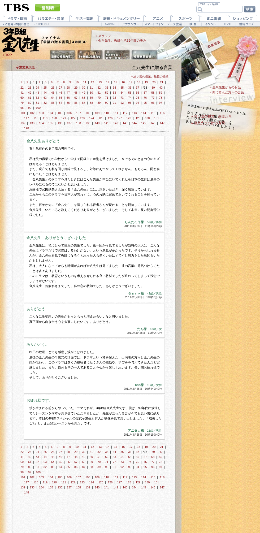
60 (22, 97)
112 (125, 113)
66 (68, 97)
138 (78, 123)
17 (130, 82)
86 (75, 102)
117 (26, 118)
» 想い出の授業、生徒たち (211, 116)
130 (147, 118)
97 (160, 102)
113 (134, 113)
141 (106, 123)
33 (106, 87)
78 (160, 97)
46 (60, 92)
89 (99, 102)
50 (91, 92)
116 (162, 113)
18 (138, 82)
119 (45, 118)
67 (75, 97)
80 (29, 102)
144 (134, 123)
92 (122, 102)
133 (32, 123)
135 (50, 123)
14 (107, 82)
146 (152, 123)
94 (137, 102)
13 (100, 82)
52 (106, 92)
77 (152, 97)
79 (22, 102)
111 (115, 113)
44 (45, 92)
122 (73, 118)
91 (114, 102)
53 (114, 92)
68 (83, 97)
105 (60, 113)
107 (78, 113)
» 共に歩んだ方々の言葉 (227, 92)
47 (68, 92)
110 (106, 113)
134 (41, 123)
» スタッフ (103, 36)
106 (69, 113)
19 (146, 82)
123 (82, 118)
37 (137, 87)
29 (75, 87)
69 (91, 97)
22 (22, 87)
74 (129, 97)
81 (37, 102)
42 (29, 92)
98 (22, 107)
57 (145, 92)
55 (129, 92)
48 (75, 92)
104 (50, 113)
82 (45, 102)
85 (68, 102)
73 (122, 97)
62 (37, 97)
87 (83, 102)
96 (152, 102)
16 (123, 82)
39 (153, 87)
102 (32, 113)
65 (60, 97)
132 (22, 123)
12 (92, 82)
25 (45, 87)
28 (68, 87)
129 (138, 118)
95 (145, 102)
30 (83, 87)
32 (99, 87)
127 (119, 118)
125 (100, 118)
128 (128, 118)
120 (54, 118)
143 (125, 123)
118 (35, 118)
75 (137, 97)
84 (60, 102)
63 (45, 97)
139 (87, 123)
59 (160, 92)
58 (152, 92)
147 (162, 123)
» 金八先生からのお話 (225, 87)
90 (106, 102)
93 (129, 102)
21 (161, 82)
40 (160, 87)
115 (152, 113)
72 (114, 97)
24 (37, 87)
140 (97, 123)
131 (156, 118)
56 (137, 92)
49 (83, 92)
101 (22, 113)
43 (37, 92)
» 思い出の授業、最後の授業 (149, 76)
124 (91, 118)
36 (129, 87)
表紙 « (27, 67)
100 (38, 107)
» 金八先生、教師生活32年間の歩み (121, 40)
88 (91, 102)
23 (29, 87)
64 (52, 97)
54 (122, 92)
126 (110, 118)
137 (69, 123)
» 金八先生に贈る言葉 (208, 123)
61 (29, 97)
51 (99, 92)
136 (60, 123)
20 (153, 82)
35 (122, 87)
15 (115, 82)
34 (114, 87)
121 (63, 118)
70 (99, 97)
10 (77, 82)
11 (84, 82)
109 (97, 113)
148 (26, 128)
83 (52, 102)
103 (41, 113)
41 (22, 92)
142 (115, 123)
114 (143, 113)
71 (106, 97)
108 (87, 113)
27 (60, 87)
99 (29, 107)
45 (52, 92)
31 (91, 87)
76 (145, 97)
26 (52, 87)
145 (143, 123)
